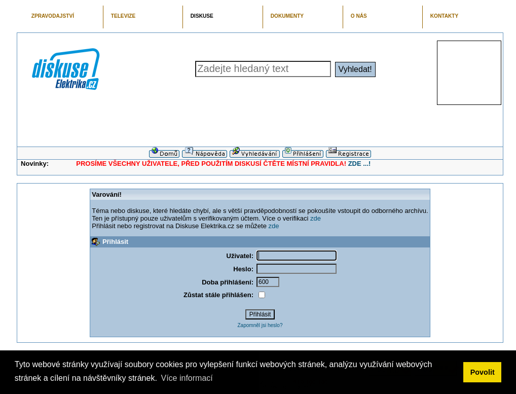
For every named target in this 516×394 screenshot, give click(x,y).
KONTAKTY (444, 16)
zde (315, 218)
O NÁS (359, 16)
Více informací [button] (186, 378)
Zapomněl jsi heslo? (260, 325)
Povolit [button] (482, 372)
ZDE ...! (359, 163)
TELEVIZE (123, 16)
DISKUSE (202, 16)
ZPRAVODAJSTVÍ (52, 16)
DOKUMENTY (287, 16)
